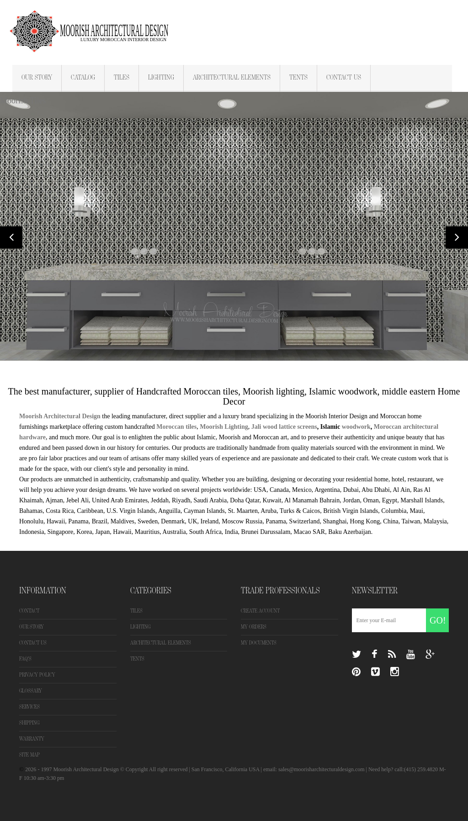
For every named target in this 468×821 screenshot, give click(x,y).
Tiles (121, 77)
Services (29, 707)
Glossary (30, 691)
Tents (298, 77)
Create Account (260, 611)
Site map (29, 755)
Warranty (31, 739)
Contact (29, 611)
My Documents (259, 643)
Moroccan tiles (176, 426)
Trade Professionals (280, 590)
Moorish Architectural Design (60, 416)
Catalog (83, 77)
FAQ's (25, 659)
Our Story (36, 77)
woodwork (356, 426)
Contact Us (343, 77)
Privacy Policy (37, 675)
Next (457, 237)
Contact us (33, 643)
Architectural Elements (232, 77)
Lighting (161, 77)
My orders (253, 627)
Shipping (29, 723)
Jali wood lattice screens (284, 426)
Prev (11, 237)
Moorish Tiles (23, 100)
